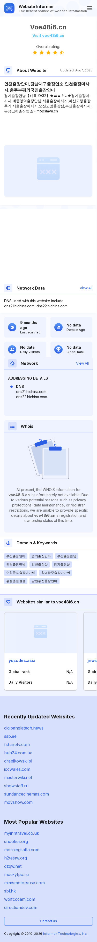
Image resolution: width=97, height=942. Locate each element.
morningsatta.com (21, 849)
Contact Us (48, 921)
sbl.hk (10, 891)
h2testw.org (15, 858)
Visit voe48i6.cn (48, 35)
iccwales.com (17, 769)
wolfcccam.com (19, 899)
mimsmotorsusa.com (24, 882)
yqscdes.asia (22, 660)
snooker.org (16, 841)
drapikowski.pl (18, 761)
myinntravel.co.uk (21, 833)
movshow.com (18, 802)
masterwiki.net (18, 777)
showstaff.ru (16, 785)
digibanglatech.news (23, 728)
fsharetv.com (17, 744)
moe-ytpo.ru (16, 874)
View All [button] (86, 288)
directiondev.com (20, 907)
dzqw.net (12, 866)
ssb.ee (10, 736)
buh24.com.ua (18, 752)
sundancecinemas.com (26, 794)
